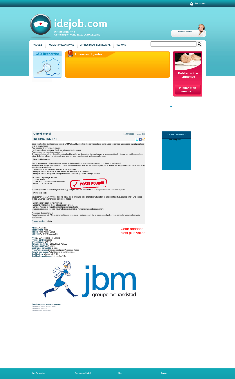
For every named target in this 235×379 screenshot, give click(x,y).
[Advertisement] (101, 105)
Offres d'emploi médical (95, 45)
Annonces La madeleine (41, 310)
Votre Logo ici (175, 140)
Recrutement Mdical (83, 373)
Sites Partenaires (38, 373)
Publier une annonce (61, 45)
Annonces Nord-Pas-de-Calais (43, 306)
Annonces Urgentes (88, 54)
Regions (121, 45)
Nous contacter (185, 32)
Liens (120, 373)
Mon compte (200, 3)
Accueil (37, 45)
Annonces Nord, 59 (39, 308)
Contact (164, 373)
